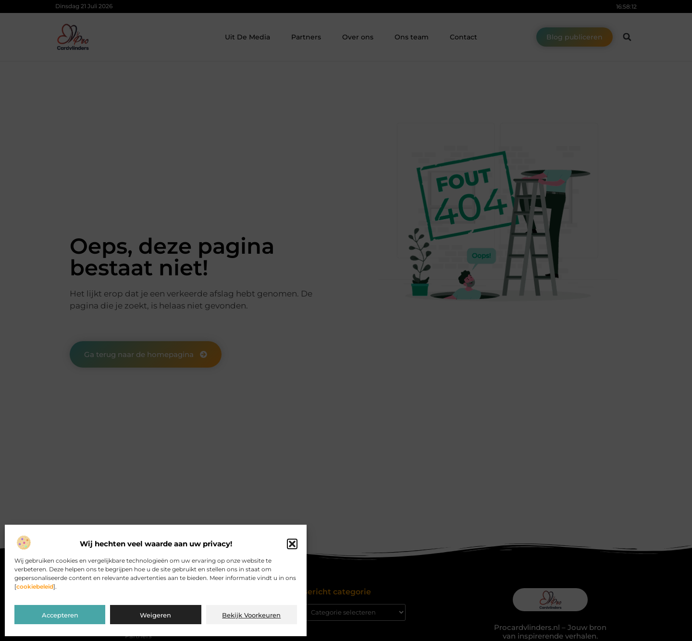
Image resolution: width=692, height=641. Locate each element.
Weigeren (155, 615)
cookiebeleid (34, 586)
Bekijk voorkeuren (251, 615)
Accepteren (60, 615)
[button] (292, 544)
